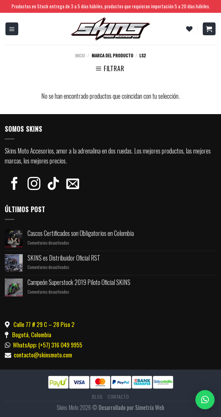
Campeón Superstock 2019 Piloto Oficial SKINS (79, 282)
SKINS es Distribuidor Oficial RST (64, 258)
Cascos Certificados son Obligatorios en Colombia (81, 233)
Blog (97, 396)
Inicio (80, 55)
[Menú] (12, 28)
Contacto (118, 396)
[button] (205, 399)
